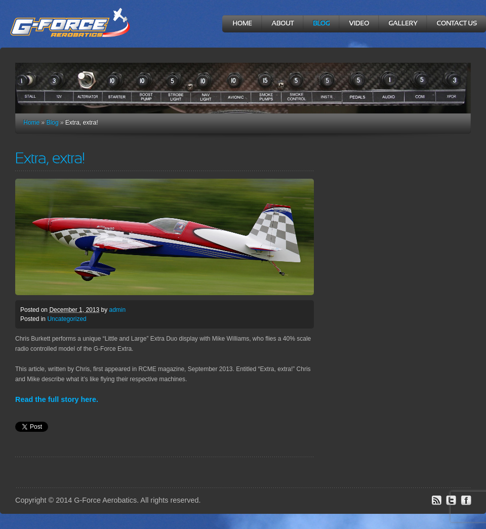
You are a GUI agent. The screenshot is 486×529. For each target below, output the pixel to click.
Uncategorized (66, 318)
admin (117, 309)
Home (31, 122)
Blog (52, 122)
